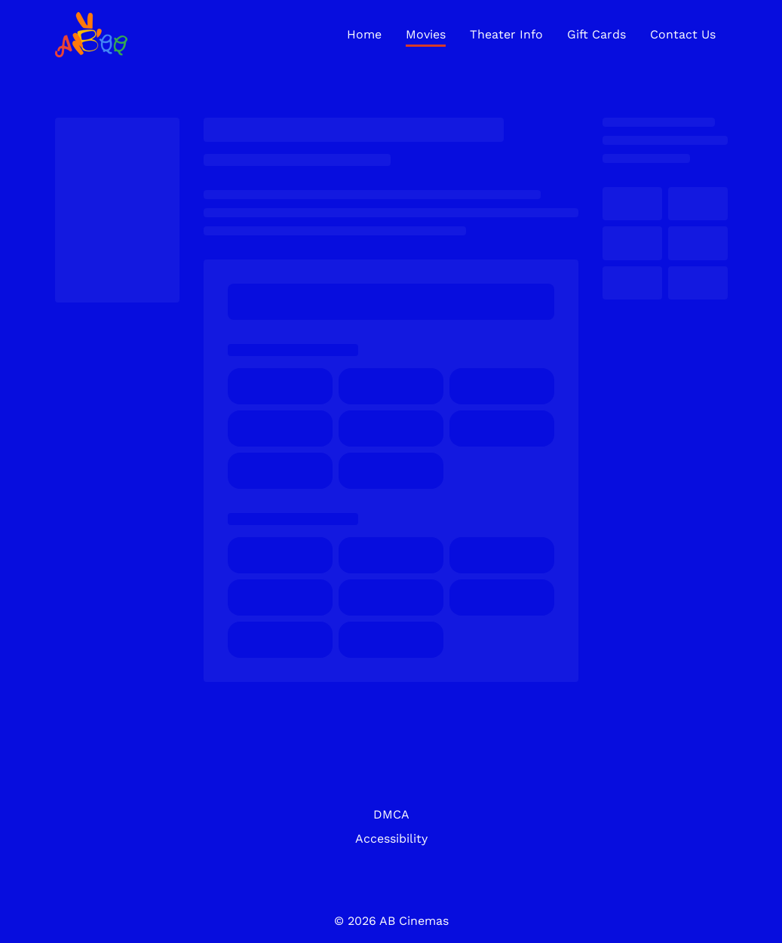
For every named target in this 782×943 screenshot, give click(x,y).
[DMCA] (391, 815)
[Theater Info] (506, 35)
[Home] (364, 35)
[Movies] (426, 35)
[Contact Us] (683, 35)
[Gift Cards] (596, 35)
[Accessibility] (391, 839)
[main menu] (531, 35)
